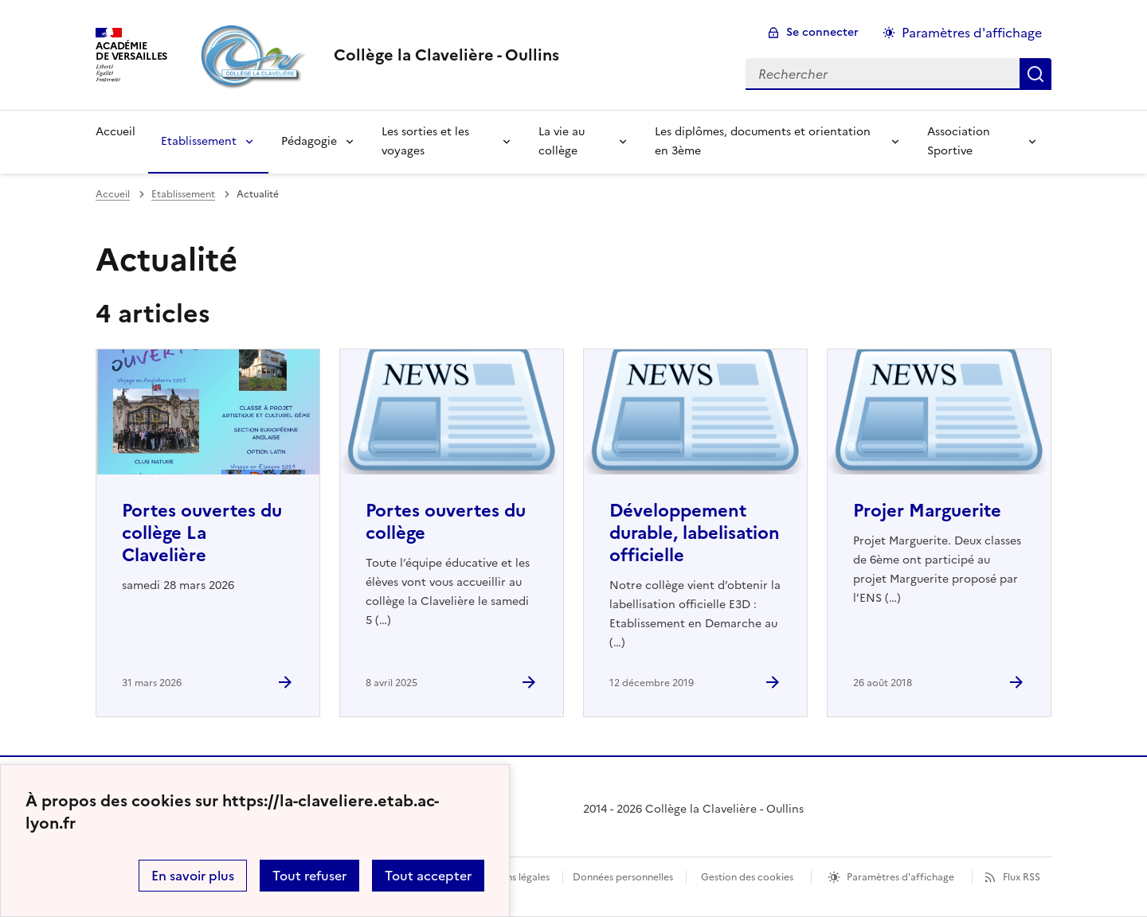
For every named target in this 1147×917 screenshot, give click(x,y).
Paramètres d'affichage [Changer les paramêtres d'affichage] (972, 32)
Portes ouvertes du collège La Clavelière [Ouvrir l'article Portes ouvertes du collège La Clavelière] (202, 533)
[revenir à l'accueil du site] (446, 55)
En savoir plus (192, 875)
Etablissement (199, 141)
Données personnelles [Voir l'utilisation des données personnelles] (623, 877)
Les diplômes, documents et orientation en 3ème (763, 141)
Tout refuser (309, 875)
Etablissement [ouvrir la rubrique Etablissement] (183, 194)
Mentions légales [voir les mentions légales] (512, 877)
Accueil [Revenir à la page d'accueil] (115, 131)
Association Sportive (958, 141)
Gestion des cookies (747, 877)
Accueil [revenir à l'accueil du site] (113, 194)
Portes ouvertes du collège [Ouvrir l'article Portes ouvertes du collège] (446, 522)
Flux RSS (1021, 877)
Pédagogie (309, 141)
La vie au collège (561, 141)
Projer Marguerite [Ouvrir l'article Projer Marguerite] (927, 511)
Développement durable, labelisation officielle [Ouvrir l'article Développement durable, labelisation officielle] (694, 533)
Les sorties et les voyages (425, 141)
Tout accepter (428, 875)
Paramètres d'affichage (900, 877)
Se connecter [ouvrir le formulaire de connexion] (822, 32)
